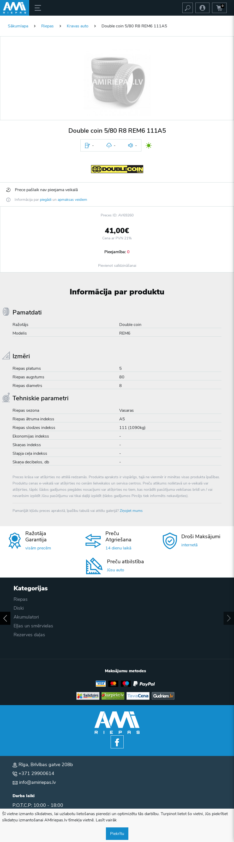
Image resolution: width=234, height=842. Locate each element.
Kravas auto (77, 26)
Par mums (24, 643)
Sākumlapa (18, 26)
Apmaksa (23, 608)
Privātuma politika (32, 617)
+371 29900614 (36, 773)
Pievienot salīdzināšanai (117, 265)
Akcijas (21, 626)
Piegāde (22, 599)
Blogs (20, 635)
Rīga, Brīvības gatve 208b (46, 764)
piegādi (45, 199)
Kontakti (22, 652)
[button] (117, 82)
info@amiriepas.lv (37, 782)
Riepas (47, 26)
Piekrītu (117, 834)
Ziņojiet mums (131, 510)
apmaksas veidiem (72, 199)
